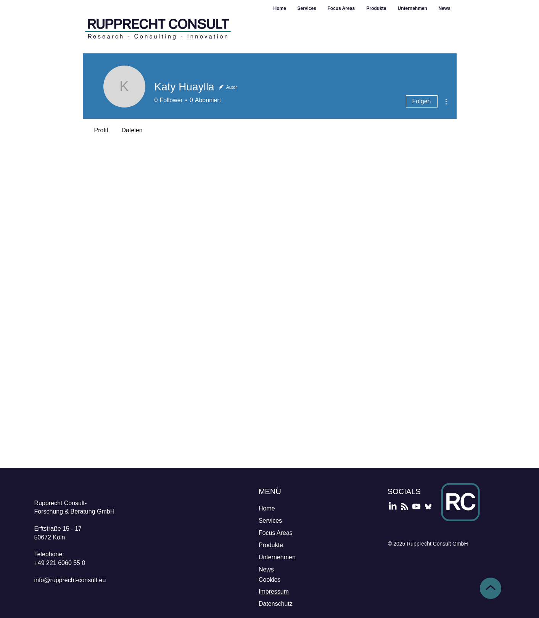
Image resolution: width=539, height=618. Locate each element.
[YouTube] (416, 506)
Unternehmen (277, 557)
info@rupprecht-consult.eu (70, 580)
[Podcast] (404, 506)
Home (267, 508)
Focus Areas (276, 533)
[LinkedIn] (392, 506)
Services (270, 520)
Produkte (271, 545)
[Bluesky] (428, 506)
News (266, 569)
